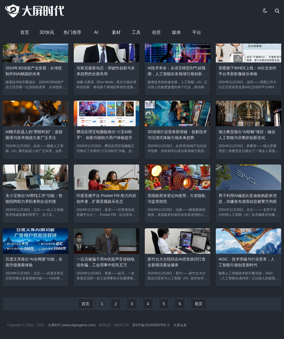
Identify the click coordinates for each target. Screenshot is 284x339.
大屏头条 (180, 325)
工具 (136, 32)
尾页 (198, 304)
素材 (116, 32)
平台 (196, 32)
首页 (24, 32)
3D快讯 (46, 32)
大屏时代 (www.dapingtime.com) (72, 325)
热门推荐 (72, 32)
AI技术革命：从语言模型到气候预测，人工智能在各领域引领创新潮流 (177, 74)
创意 (156, 32)
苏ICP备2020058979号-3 (150, 325)
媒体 (176, 32)
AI (96, 32)
